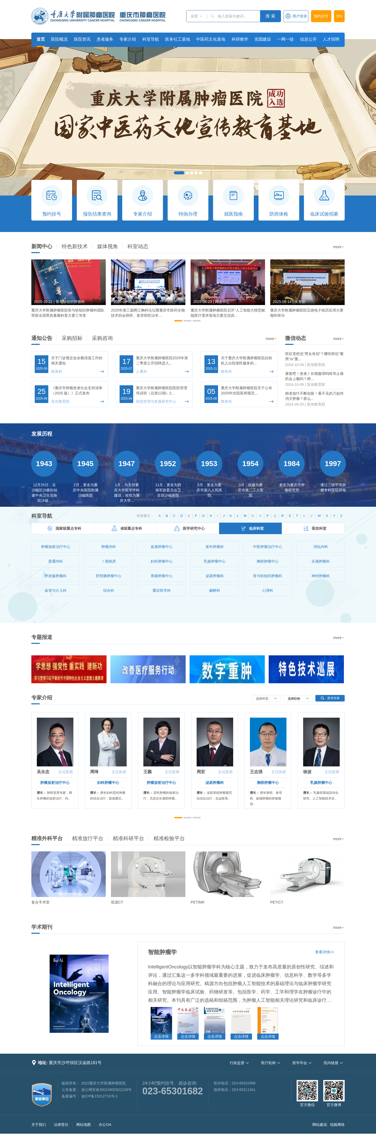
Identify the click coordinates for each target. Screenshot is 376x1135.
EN (339, 16)
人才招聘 (331, 39)
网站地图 (83, 1124)
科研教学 (240, 39)
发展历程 (41, 433)
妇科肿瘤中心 (108, 782)
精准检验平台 (169, 838)
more (339, 247)
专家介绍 (127, 39)
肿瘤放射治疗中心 (54, 782)
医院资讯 (82, 39)
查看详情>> (324, 952)
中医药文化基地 (210, 39)
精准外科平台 (47, 838)
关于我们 (38, 1124)
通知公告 (41, 338)
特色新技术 (75, 246)
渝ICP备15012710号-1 (99, 1096)
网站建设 (319, 1124)
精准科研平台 (128, 838)
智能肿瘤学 (162, 952)
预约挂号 (321, 16)
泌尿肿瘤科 (214, 782)
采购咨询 (102, 338)
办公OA (105, 1124)
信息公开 (308, 39)
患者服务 (105, 39)
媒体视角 (107, 246)
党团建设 (262, 39)
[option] (68, 290)
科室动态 (137, 246)
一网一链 (285, 39)
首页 (41, 39)
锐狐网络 (337, 1124)
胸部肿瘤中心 (268, 782)
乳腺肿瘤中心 (321, 782)
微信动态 (295, 338)
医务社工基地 (177, 39)
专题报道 (41, 637)
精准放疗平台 (87, 838)
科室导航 (150, 39)
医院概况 (59, 39)
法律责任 (61, 1124)
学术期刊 (41, 927)
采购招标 (72, 338)
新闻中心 (41, 246)
